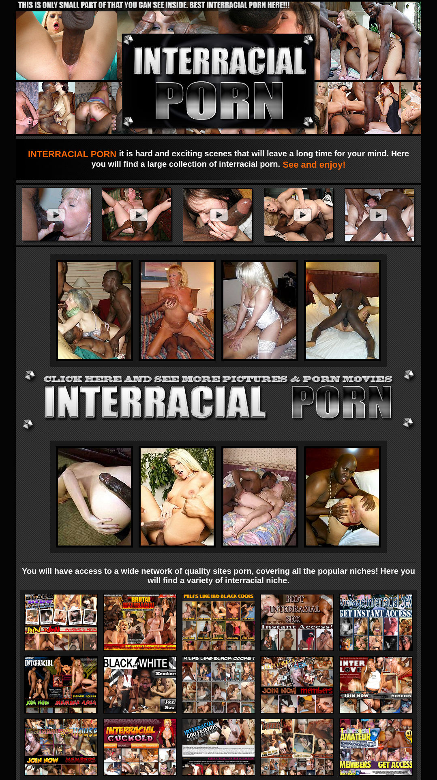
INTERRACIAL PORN (73, 154)
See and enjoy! (312, 165)
